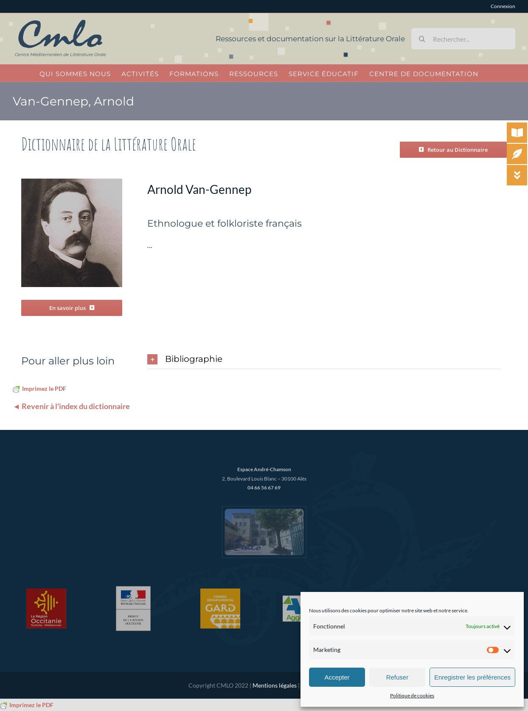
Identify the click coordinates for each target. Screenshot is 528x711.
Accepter (336, 677)
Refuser (397, 677)
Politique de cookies (412, 695)
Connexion (503, 6)
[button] (324, 359)
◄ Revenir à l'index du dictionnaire (71, 406)
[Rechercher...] (463, 38)
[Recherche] (422, 38)
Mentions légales (275, 685)
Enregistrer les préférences (472, 677)
